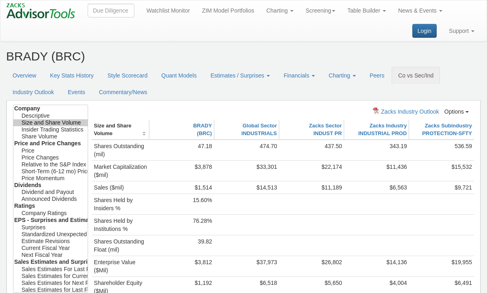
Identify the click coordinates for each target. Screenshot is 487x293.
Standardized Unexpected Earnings (50, 234)
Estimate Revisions (50, 241)
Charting (279, 10)
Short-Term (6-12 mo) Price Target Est (50, 171)
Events (76, 92)
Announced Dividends (50, 199)
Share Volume (50, 136)
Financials (299, 75)
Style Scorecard (128, 75)
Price (50, 150)
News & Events (420, 10)
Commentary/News (123, 92)
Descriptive (50, 115)
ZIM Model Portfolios (228, 10)
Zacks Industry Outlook (406, 111)
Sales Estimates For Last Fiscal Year (50, 269)
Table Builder (366, 10)
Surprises (50, 227)
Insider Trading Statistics (50, 129)
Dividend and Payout (50, 192)
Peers (377, 75)
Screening (320, 10)
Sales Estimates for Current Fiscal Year (50, 276)
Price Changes (50, 157)
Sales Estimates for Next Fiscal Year (50, 283)
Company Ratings (50, 213)
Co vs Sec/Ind (415, 75)
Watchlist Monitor (168, 10)
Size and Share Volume (50, 122)
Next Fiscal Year (50, 255)
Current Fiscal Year (50, 248)
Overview (24, 75)
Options (456, 111)
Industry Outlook (33, 92)
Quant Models (179, 75)
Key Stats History (71, 75)
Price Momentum (50, 178)
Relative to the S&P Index (50, 164)
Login (424, 31)
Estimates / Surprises (240, 75)
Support (461, 31)
